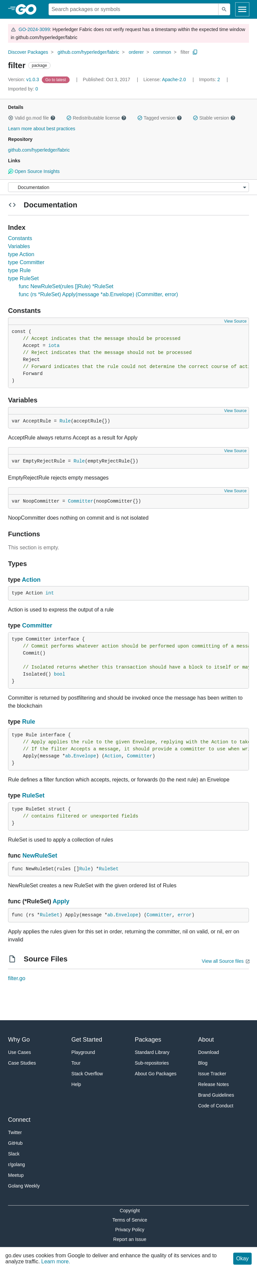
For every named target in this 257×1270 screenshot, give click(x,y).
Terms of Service (129, 1220)
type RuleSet (23, 278)
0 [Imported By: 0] (23, 89)
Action (31, 579)
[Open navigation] (242, 9)
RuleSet (33, 795)
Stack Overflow (87, 1073)
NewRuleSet (39, 855)
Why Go (19, 1039)
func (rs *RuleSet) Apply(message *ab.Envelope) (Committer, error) (98, 294)
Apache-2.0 (174, 79)
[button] (10, 118)
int (50, 593)
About (206, 1039)
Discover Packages (28, 52)
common (162, 52)
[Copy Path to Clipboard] (195, 52)
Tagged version (159, 118)
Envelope (85, 756)
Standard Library (152, 1052)
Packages (148, 1039)
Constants (20, 238)
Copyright (130, 1210)
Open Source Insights (34, 171)
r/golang (16, 1164)
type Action (21, 254)
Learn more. (55, 1261)
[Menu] (128, 187)
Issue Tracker (212, 1073)
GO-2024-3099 (34, 29)
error (185, 915)
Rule (65, 421)
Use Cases (19, 1052)
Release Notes (213, 1084)
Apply (61, 901)
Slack (13, 1153)
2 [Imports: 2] (210, 79)
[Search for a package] (134, 9)
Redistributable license (96, 118)
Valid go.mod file (32, 118)
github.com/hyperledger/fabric (88, 52)
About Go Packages (156, 1073)
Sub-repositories (152, 1063)
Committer (80, 501)
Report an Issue (129, 1239)
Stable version (214, 118)
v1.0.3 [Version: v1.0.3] (24, 79)
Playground (83, 1052)
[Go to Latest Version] (56, 79)
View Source (235, 321)
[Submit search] (224, 9)
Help (76, 1084)
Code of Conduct (215, 1105)
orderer (136, 52)
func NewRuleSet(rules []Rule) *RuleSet (66, 286)
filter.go (16, 978)
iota (54, 345)
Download (208, 1052)
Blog (202, 1063)
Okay (242, 1258)
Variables (19, 246)
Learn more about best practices (41, 128)
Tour (75, 1063)
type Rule (19, 270)
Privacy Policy (129, 1229)
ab (68, 756)
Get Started (86, 1039)
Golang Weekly (24, 1186)
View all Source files (223, 961)
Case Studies (22, 1063)
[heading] (28, 9)
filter (184, 52)
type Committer (26, 262)
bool (59, 674)
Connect (19, 1119)
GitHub (15, 1143)
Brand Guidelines (216, 1095)
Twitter (15, 1132)
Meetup (16, 1175)
